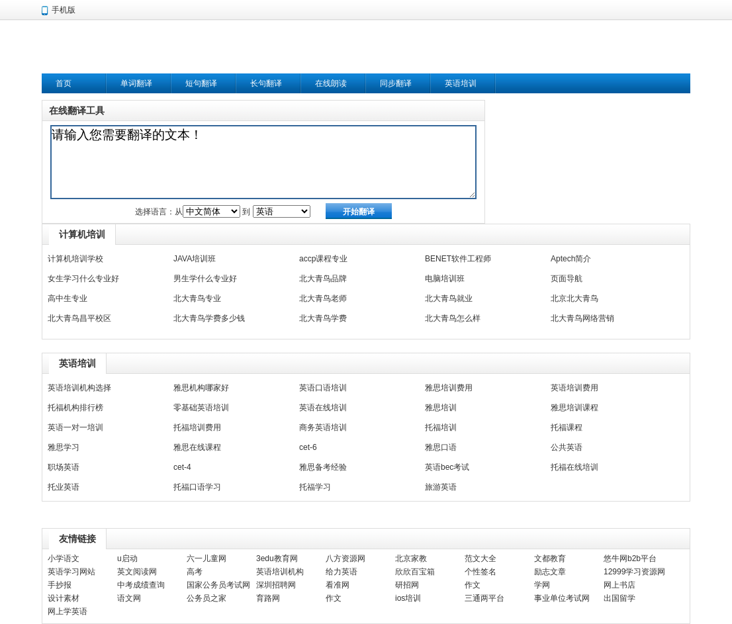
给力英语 (341, 571)
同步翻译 (396, 83)
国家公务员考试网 (218, 585)
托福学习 (315, 487)
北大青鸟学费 (323, 318)
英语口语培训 (323, 387)
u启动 (127, 558)
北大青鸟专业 (197, 298)
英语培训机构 (280, 571)
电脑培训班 (445, 278)
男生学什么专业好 (205, 278)
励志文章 (550, 571)
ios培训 (408, 598)
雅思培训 (441, 407)
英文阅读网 (137, 571)
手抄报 (59, 585)
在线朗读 (331, 83)
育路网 (268, 598)
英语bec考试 (447, 467)
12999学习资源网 (634, 571)
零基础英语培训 (201, 407)
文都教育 (550, 558)
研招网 (407, 585)
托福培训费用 (197, 427)
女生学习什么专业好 (83, 278)
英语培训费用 (574, 387)
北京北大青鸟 (574, 298)
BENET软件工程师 (458, 258)
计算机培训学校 (75, 258)
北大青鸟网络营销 (582, 318)
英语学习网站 (71, 571)
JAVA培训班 (194, 258)
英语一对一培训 (75, 427)
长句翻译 (266, 83)
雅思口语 (441, 447)
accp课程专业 (323, 258)
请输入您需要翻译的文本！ (263, 162)
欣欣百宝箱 (415, 571)
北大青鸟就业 (449, 298)
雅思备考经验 (323, 467)
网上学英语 (67, 611)
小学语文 (63, 558)
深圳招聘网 (276, 585)
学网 (542, 585)
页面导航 (566, 278)
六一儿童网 (206, 558)
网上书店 (619, 585)
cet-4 (182, 467)
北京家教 (411, 558)
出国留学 (619, 598)
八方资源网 (345, 558)
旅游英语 (441, 487)
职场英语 (63, 467)
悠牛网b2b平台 (630, 558)
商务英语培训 (323, 427)
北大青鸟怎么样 (452, 318)
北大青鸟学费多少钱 (209, 318)
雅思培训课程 (574, 407)
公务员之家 (206, 598)
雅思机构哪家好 (201, 387)
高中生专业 (67, 298)
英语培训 (461, 83)
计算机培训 (82, 234)
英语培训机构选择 (79, 387)
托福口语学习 (197, 487)
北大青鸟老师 (323, 298)
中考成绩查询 (141, 585)
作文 (472, 585)
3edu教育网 (277, 558)
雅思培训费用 (449, 387)
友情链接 (77, 538)
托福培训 (441, 427)
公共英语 (566, 447)
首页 (63, 83)
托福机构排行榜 (75, 407)
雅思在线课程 (197, 447)
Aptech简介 (571, 258)
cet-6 (308, 447)
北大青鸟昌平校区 (79, 318)
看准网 (337, 585)
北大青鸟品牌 (323, 278)
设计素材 (63, 598)
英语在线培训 (323, 407)
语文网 (129, 598)
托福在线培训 (574, 467)
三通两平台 (484, 598)
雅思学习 (63, 447)
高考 (195, 571)
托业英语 (63, 487)
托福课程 (566, 427)
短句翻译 (201, 83)
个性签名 (480, 571)
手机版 (63, 10)
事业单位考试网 (562, 598)
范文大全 (480, 558)
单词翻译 (136, 83)
